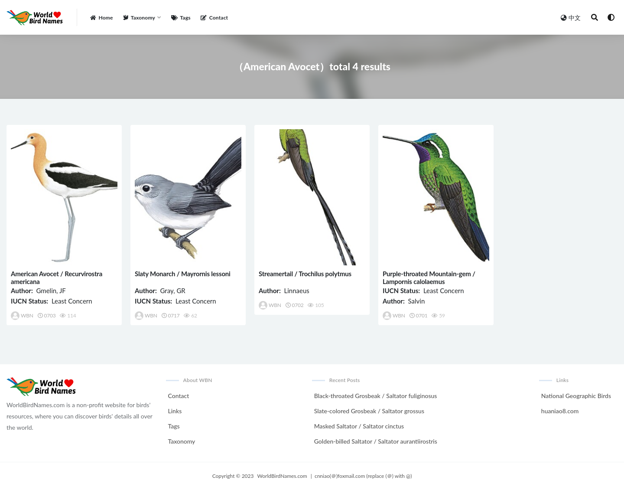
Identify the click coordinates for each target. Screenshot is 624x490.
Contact (178, 395)
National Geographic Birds (576, 395)
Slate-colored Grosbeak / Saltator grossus (369, 411)
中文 (571, 17)
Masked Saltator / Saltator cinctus (359, 426)
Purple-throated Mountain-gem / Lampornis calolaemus (429, 277)
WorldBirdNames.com (282, 476)
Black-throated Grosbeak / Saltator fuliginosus (375, 395)
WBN (22, 315)
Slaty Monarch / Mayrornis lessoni (183, 274)
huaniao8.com (559, 411)
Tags (174, 426)
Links (175, 411)
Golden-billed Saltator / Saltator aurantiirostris (375, 441)
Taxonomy (181, 441)
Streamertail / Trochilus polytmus (305, 274)
